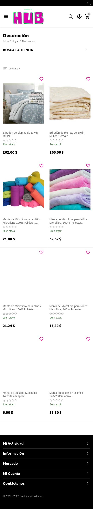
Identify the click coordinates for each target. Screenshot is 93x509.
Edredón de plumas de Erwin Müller (20, 134)
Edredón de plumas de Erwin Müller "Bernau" (67, 134)
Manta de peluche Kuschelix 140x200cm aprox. (20, 394)
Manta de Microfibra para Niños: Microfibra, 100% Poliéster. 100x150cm (22, 221)
